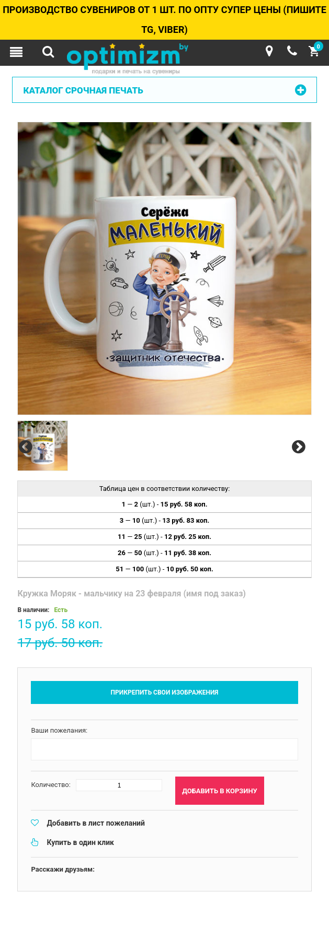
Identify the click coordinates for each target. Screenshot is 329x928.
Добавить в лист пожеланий (96, 823)
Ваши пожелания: (59, 730)
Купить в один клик (80, 842)
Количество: (51, 785)
